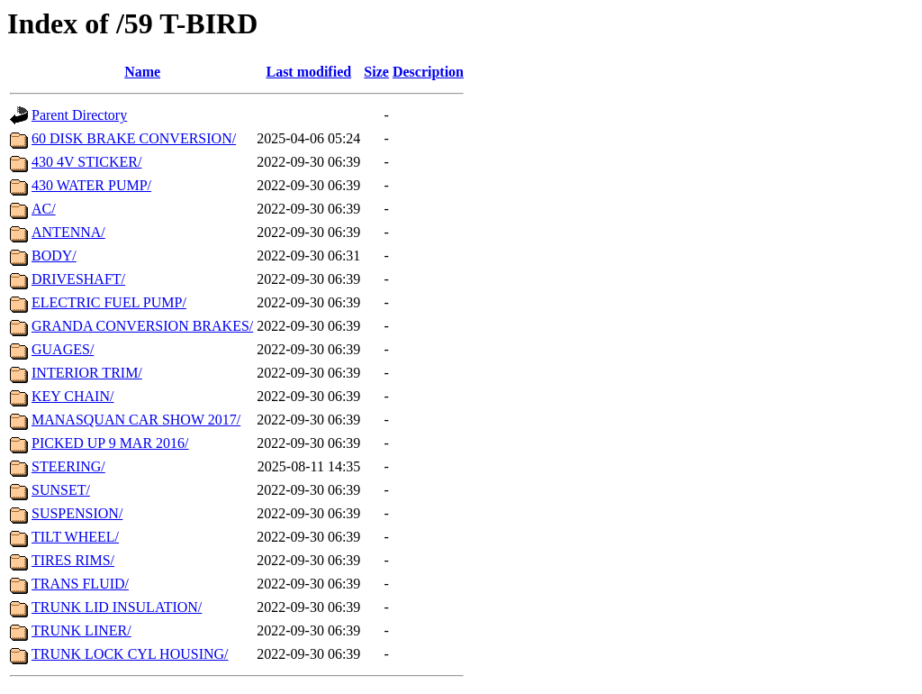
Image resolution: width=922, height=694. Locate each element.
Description (428, 71)
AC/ (44, 208)
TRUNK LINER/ (81, 630)
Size (376, 71)
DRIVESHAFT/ (78, 279)
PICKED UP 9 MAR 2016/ (110, 443)
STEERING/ (68, 466)
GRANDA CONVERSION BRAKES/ (142, 325)
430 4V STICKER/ (86, 161)
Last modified (308, 71)
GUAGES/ (63, 349)
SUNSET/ (61, 490)
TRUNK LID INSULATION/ (117, 607)
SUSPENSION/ (77, 513)
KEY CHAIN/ (72, 396)
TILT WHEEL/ (75, 536)
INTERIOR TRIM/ (87, 372)
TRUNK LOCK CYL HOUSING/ (130, 654)
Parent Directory (79, 115)
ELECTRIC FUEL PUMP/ (109, 302)
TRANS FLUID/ (80, 583)
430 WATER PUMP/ (91, 185)
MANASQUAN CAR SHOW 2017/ (136, 419)
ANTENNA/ (68, 232)
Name (142, 71)
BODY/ (54, 255)
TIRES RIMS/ (73, 560)
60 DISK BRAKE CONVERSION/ (134, 138)
